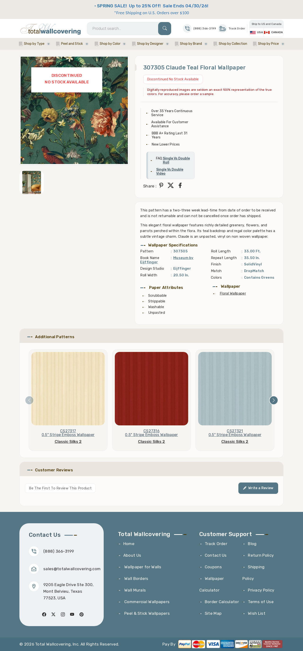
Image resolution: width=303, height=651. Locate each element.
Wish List (256, 613)
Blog (252, 543)
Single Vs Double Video (169, 172)
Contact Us (216, 555)
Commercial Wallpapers (146, 601)
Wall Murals (134, 590)
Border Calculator (222, 601)
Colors (216, 277)
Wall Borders (135, 578)
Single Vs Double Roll (176, 160)
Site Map (213, 613)
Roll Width (148, 275)
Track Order (231, 28)
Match (216, 271)
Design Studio (152, 268)
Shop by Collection (233, 44)
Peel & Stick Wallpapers (146, 613)
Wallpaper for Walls (142, 567)
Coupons (213, 567)
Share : (149, 186)
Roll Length (221, 251)
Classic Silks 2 (68, 441)
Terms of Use (261, 601)
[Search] (129, 28)
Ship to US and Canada (266, 24)
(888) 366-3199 (58, 551)
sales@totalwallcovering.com (72, 568)
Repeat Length (224, 258)
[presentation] (29, 400)
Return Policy (261, 555)
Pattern (146, 251)
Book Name (149, 258)
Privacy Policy (261, 590)
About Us (132, 555)
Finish (216, 264)
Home (128, 543)
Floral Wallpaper (233, 293)
